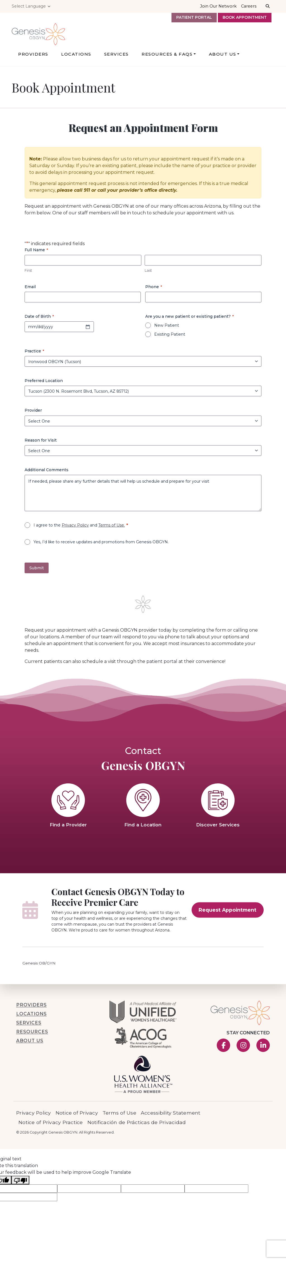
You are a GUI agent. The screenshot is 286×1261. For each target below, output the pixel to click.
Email (30, 289)
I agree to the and (79, 527)
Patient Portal (194, 17)
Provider (33, 412)
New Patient (166, 327)
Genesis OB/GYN (39, 965)
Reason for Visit (41, 442)
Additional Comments (46, 472)
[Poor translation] (20, 1182)
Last (148, 272)
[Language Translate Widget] (31, 6)
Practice (34, 353)
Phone (153, 289)
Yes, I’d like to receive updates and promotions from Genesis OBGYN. (101, 544)
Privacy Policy (75, 527)
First (28, 272)
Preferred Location (44, 383)
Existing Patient (169, 336)
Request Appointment (227, 912)
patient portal (161, 663)
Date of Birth (39, 318)
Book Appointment (245, 17)
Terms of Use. (111, 527)
